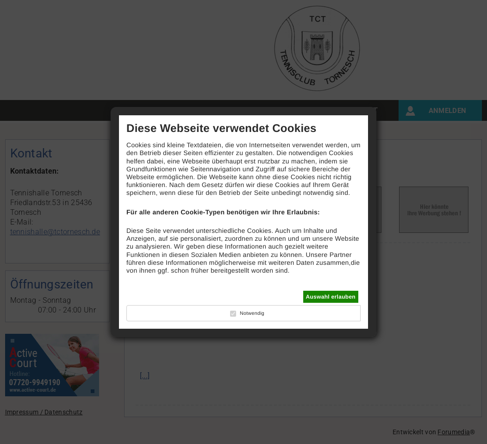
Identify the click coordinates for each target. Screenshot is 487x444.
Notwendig (252, 313)
